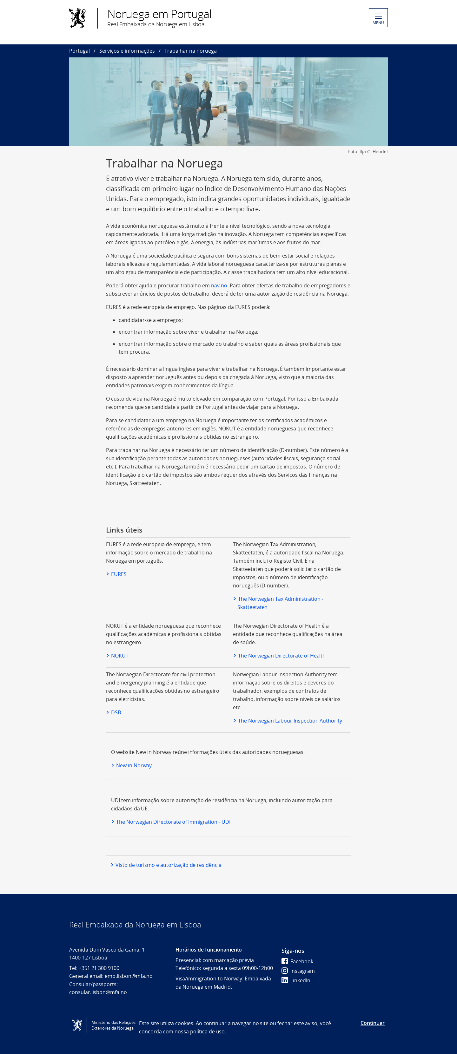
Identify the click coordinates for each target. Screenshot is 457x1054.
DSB (116, 712)
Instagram (298, 970)
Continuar (373, 1022)
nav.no (219, 285)
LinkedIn (295, 980)
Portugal (79, 50)
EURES (119, 574)
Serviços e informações (127, 50)
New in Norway (134, 765)
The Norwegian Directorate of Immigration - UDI (173, 821)
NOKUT (120, 655)
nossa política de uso (200, 1031)
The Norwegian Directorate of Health (282, 655)
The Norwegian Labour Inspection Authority (290, 720)
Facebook (297, 961)
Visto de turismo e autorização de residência (169, 864)
